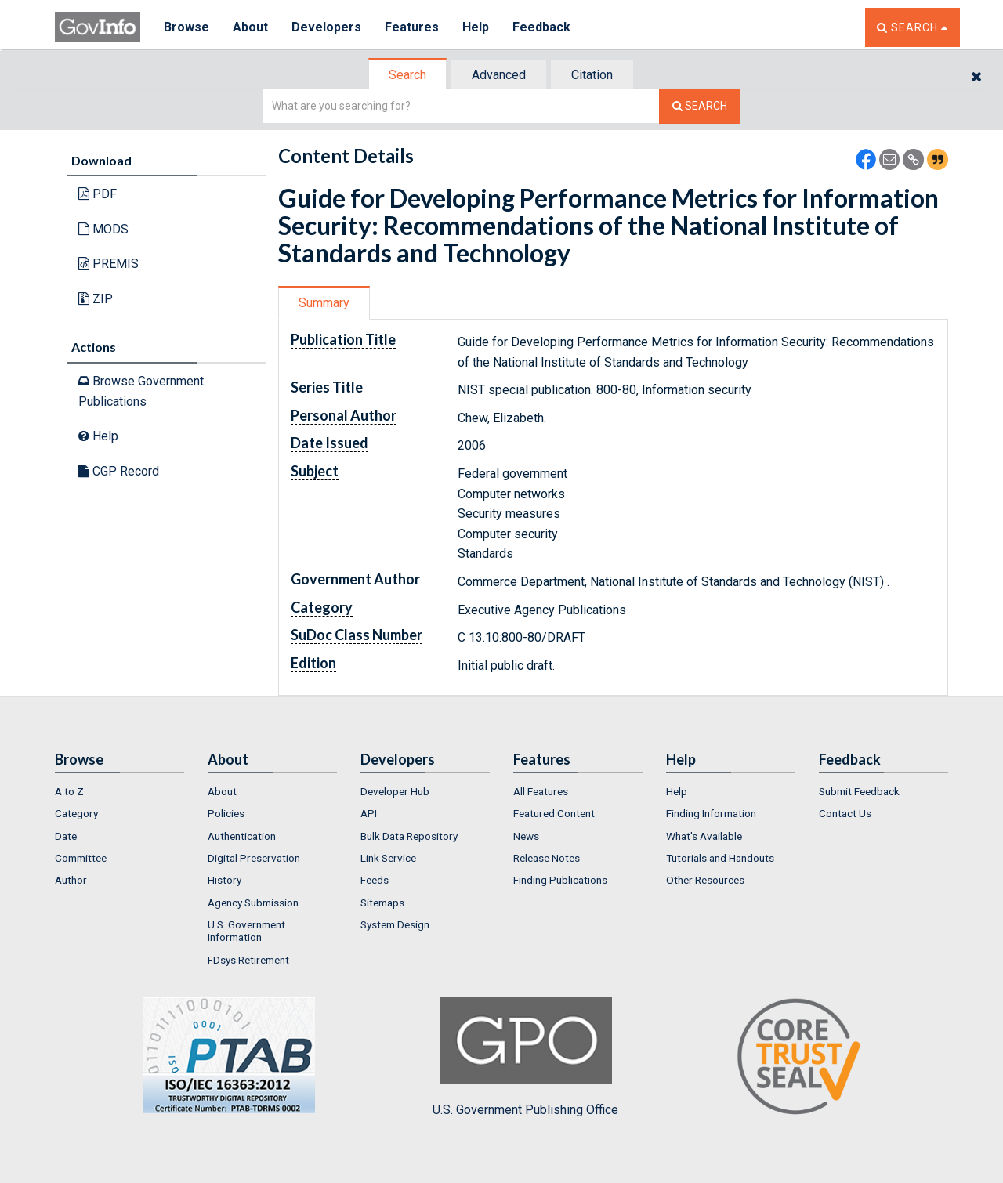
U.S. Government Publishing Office (525, 1057)
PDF (97, 193)
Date (66, 836)
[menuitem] (119, 791)
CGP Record (118, 471)
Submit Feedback (859, 791)
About (250, 27)
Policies (226, 813)
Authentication (242, 836)
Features (412, 27)
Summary (324, 302)
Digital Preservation (254, 858)
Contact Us (845, 813)
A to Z (69, 791)
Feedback (541, 27)
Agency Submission (253, 902)
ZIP (95, 298)
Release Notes (546, 858)
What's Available (704, 836)
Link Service (388, 858)
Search (407, 74)
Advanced (499, 74)
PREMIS (108, 263)
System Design (394, 924)
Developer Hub (394, 791)
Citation (592, 74)
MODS (103, 229)
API (368, 813)
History (224, 880)
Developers (326, 27)
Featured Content (554, 813)
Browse (186, 27)
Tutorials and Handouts (720, 858)
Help (475, 27)
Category (76, 813)
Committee (81, 858)
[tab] (408, 75)
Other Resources (705, 880)
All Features (540, 791)
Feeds (374, 880)
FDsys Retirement (248, 959)
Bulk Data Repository (409, 836)
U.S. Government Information (246, 930)
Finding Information (711, 813)
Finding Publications (560, 880)
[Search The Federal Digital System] (699, 106)
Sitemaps (382, 902)
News (526, 836)
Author (71, 880)
